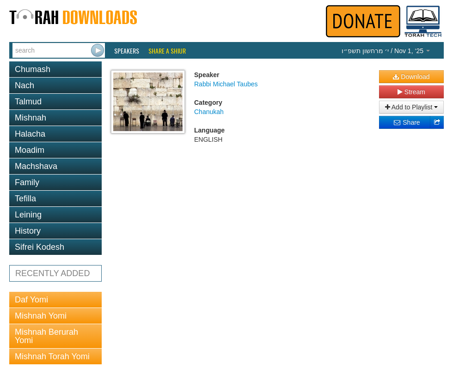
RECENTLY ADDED (52, 273)
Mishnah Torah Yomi (52, 356)
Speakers (126, 50)
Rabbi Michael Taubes (226, 84)
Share (406, 122)
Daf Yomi (31, 299)
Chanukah (209, 111)
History (28, 230)
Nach (24, 85)
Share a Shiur (167, 50)
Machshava (36, 166)
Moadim (29, 150)
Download (411, 76)
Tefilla (25, 198)
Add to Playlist (411, 107)
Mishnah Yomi (41, 315)
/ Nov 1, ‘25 (386, 50)
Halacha (30, 134)
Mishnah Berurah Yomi (46, 336)
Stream (411, 92)
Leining (28, 214)
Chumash (32, 69)
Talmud (28, 101)
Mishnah (30, 117)
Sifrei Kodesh (39, 247)
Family (27, 182)
